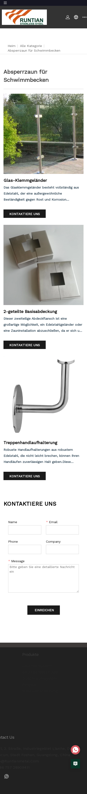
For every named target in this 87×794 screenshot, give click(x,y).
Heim (12, 46)
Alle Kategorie (31, 46)
